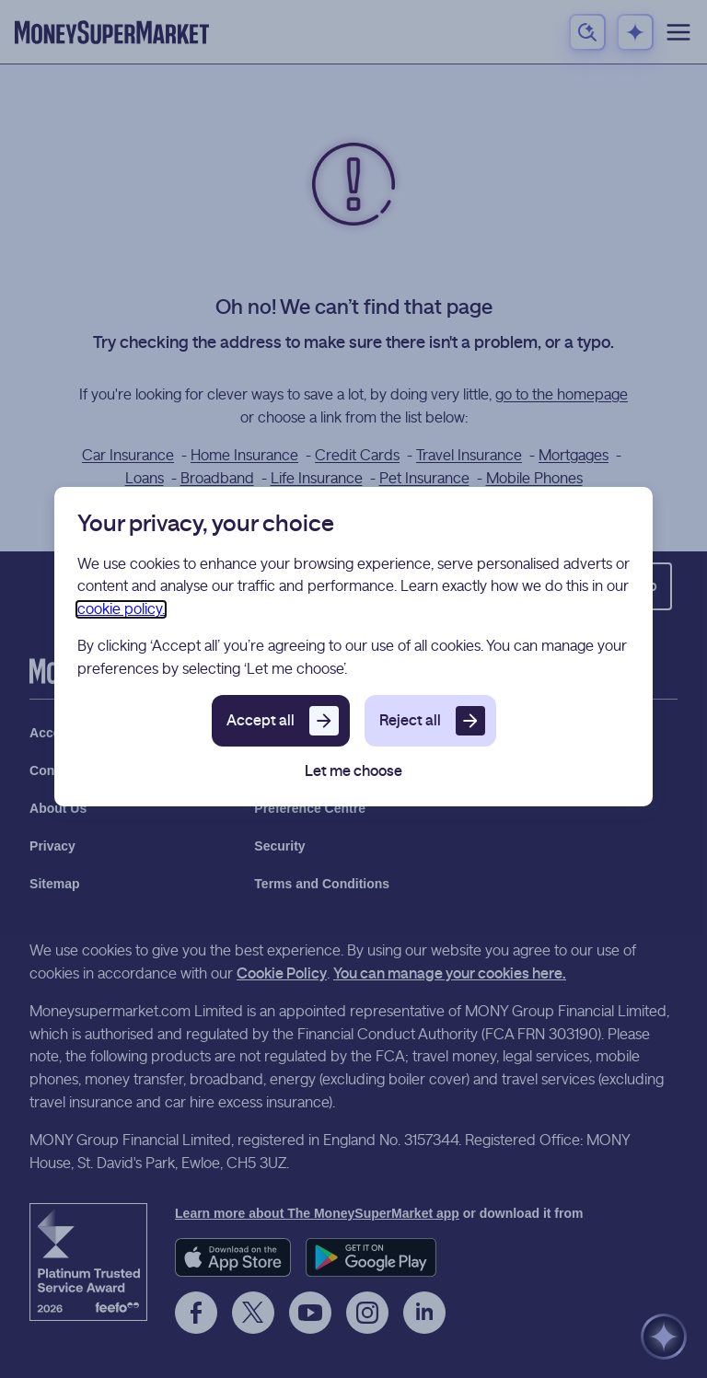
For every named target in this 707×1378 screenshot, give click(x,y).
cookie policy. (121, 609)
